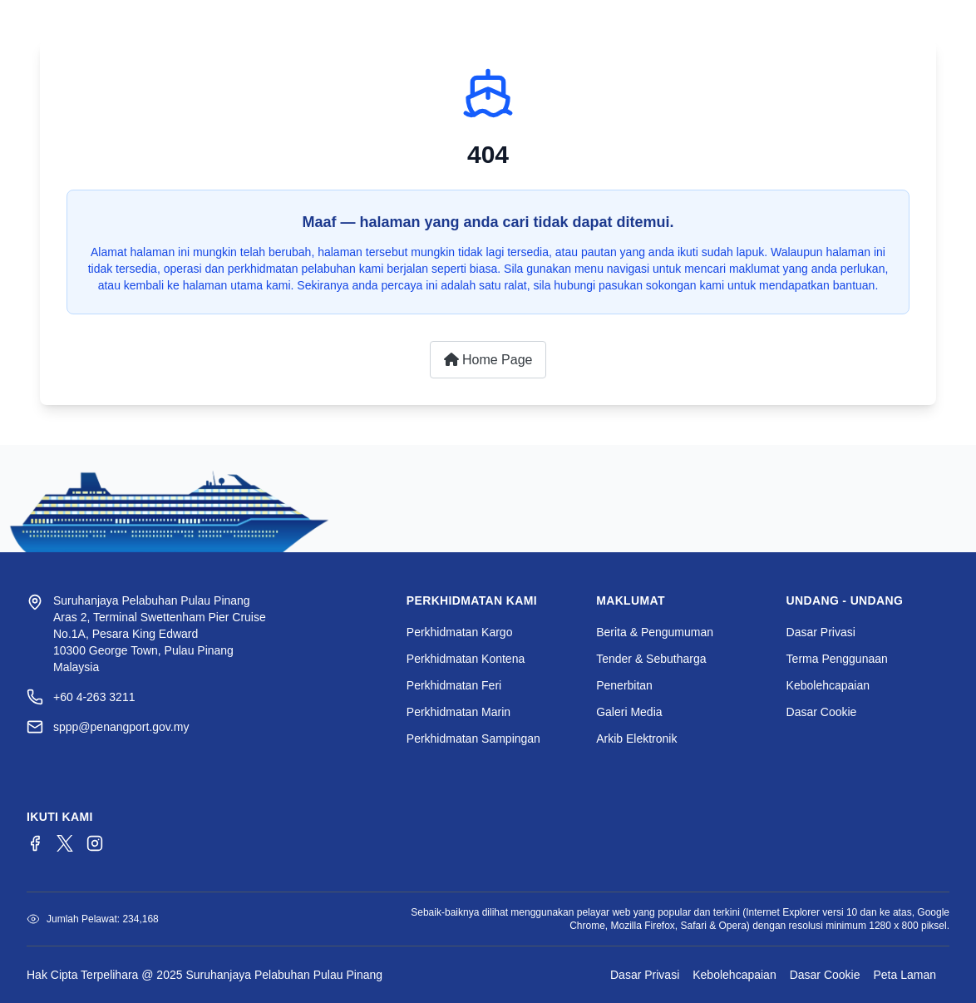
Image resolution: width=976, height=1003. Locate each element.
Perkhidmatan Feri (454, 685)
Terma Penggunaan (837, 658)
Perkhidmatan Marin (458, 712)
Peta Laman (905, 974)
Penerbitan (624, 685)
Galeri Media (629, 712)
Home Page (488, 360)
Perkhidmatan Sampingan (473, 738)
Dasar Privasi (820, 632)
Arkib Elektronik (636, 738)
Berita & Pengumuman (654, 632)
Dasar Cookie (821, 712)
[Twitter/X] (65, 843)
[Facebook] (35, 843)
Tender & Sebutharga (651, 658)
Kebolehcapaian (828, 685)
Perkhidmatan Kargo (460, 632)
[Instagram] (94, 843)
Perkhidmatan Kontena (466, 658)
